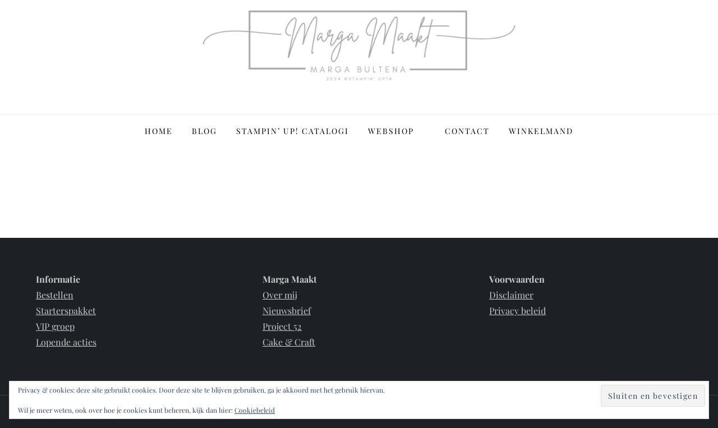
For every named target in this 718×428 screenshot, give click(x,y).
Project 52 (282, 326)
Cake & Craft (289, 342)
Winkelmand (541, 131)
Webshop (397, 131)
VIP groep (55, 326)
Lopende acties (66, 342)
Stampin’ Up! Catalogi (292, 131)
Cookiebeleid (254, 410)
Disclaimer (511, 295)
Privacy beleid (517, 310)
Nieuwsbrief (287, 310)
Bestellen (54, 295)
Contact (467, 131)
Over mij (280, 295)
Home (159, 131)
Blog (204, 131)
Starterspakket (66, 310)
